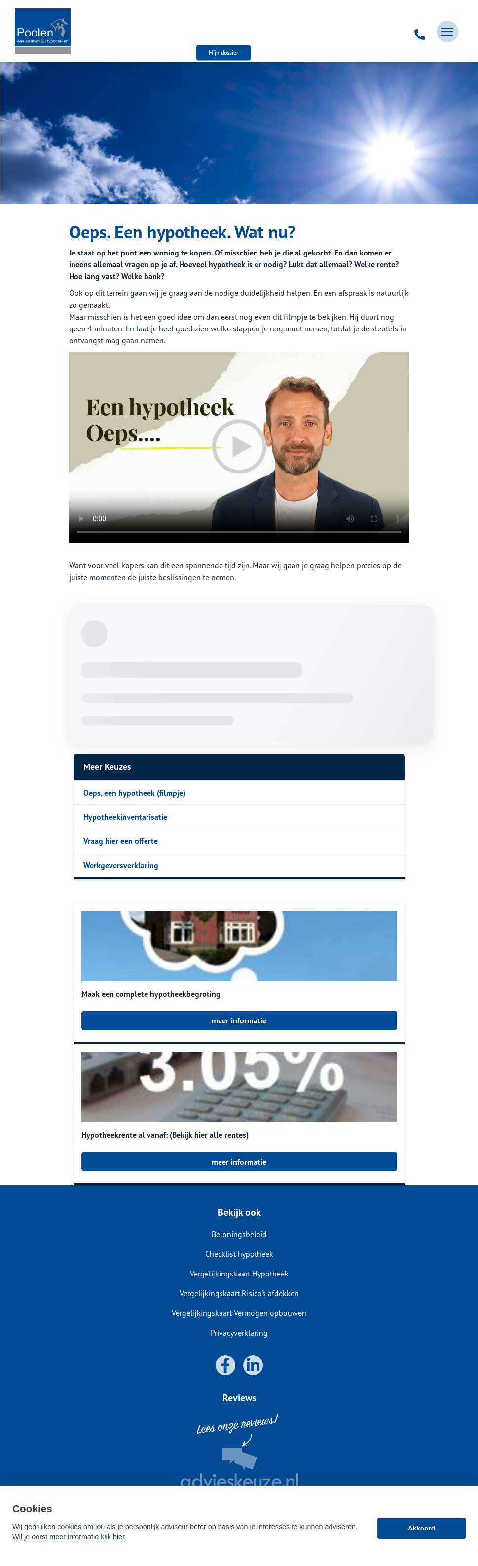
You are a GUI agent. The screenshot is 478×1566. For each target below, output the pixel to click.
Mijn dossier (223, 52)
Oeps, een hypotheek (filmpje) (134, 793)
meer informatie (239, 1020)
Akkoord (421, 1528)
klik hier (113, 1537)
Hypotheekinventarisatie (125, 817)
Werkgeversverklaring (120, 865)
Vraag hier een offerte (120, 841)
